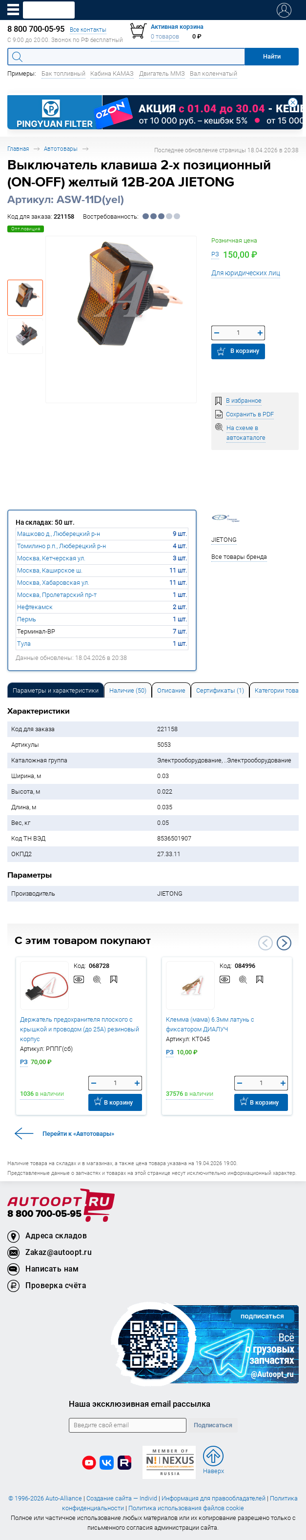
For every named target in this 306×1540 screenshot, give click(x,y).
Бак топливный (63, 73)
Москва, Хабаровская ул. (53, 582)
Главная (18, 148)
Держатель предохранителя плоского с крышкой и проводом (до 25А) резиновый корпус (79, 1029)
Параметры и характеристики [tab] (56, 690)
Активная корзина (177, 26)
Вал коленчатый (213, 73)
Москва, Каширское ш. (49, 570)
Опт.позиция (25, 229)
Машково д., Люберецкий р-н (58, 534)
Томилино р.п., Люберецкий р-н (61, 546)
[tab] (55, 690)
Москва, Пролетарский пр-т (57, 595)
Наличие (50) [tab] (127, 690)
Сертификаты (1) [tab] (220, 690)
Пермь (26, 619)
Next (284, 943)
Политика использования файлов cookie (186, 1508)
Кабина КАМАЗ (112, 73)
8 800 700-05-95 (44, 1214)
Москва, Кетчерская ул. (51, 558)
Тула (24, 643)
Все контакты (88, 29)
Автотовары (61, 148)
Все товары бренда (239, 557)
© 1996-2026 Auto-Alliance (45, 1498)
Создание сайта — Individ (121, 1498)
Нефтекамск (35, 607)
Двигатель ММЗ (162, 73)
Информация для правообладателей (213, 1498)
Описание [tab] (171, 690)
